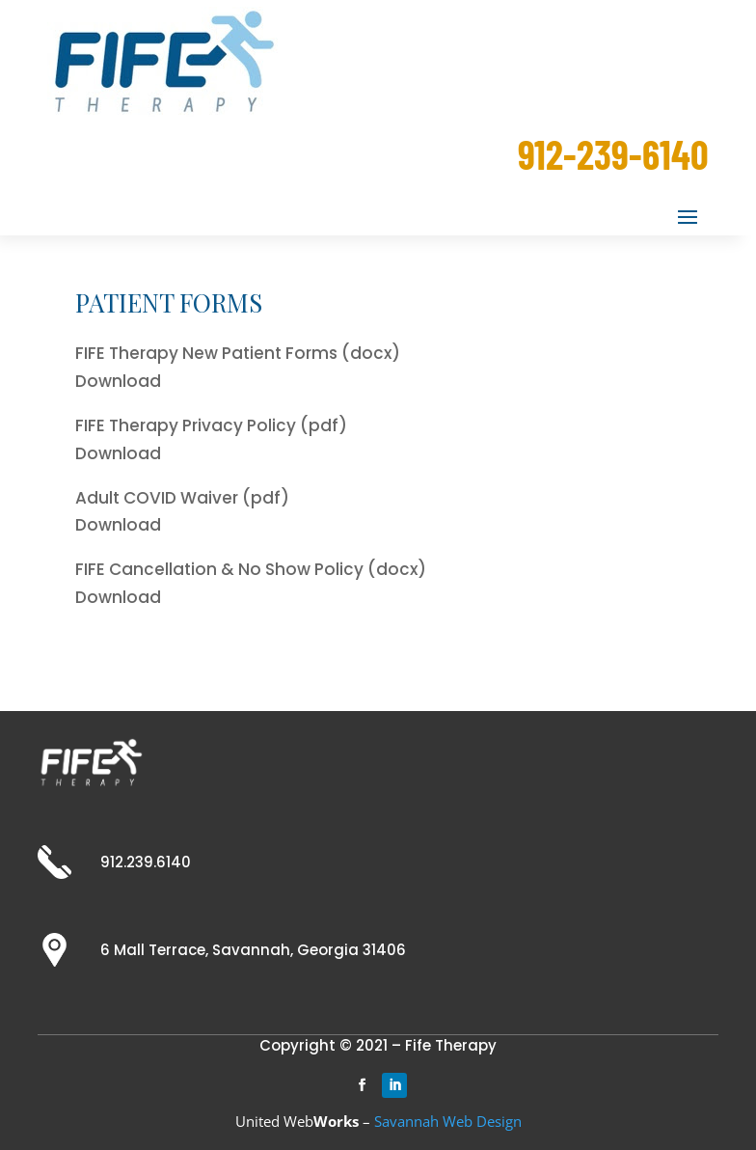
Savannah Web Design (448, 1121)
